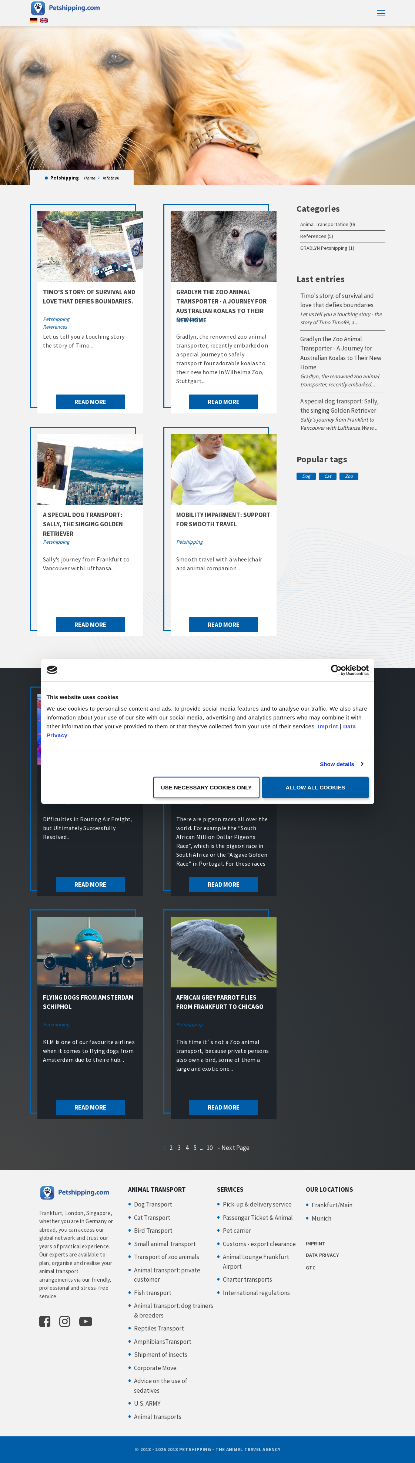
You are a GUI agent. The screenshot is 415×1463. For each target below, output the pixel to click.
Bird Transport (153, 1231)
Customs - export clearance (259, 1244)
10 (210, 1148)
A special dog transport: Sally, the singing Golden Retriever (83, 524)
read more (90, 402)
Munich (321, 1218)
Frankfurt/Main (332, 1205)
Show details (337, 764)
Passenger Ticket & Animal (258, 1218)
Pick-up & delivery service (257, 1204)
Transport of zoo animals (166, 1257)
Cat (327, 476)
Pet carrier (237, 1231)
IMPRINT (316, 1243)
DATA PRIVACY (322, 1255)
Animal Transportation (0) (327, 224)
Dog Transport (153, 1204)
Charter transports (247, 1279)
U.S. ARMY (147, 1403)
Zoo (349, 476)
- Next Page (234, 1148)
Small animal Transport (165, 1244)
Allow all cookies (315, 787)
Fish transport (152, 1293)
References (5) (316, 236)
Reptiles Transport (159, 1328)
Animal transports (157, 1417)
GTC (311, 1267)
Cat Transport (152, 1218)
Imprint (328, 726)
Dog (306, 476)
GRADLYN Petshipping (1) (327, 248)
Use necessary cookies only (206, 787)
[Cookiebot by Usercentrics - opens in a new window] (336, 669)
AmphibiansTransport (162, 1342)
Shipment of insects (160, 1354)
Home (89, 178)
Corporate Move (155, 1368)
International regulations (256, 1293)
